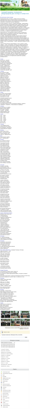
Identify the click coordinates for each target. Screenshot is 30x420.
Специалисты (9, 8)
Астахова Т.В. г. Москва (5, 349)
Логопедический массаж (6, 391)
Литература (4, 387)
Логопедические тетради (7, 390)
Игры (3, 382)
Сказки (4, 399)
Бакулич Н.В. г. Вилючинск (5, 350)
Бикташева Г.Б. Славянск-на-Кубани (7, 353)
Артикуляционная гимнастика (7, 373)
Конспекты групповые (6, 384)
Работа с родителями (6, 397)
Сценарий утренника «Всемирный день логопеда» (12, 334)
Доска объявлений (5, 379)
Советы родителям (6, 400)
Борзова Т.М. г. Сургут (4, 359)
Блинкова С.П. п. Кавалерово (5, 355)
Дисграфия (4, 376)
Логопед (4, 388)
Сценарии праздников (6, 405)
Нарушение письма (6, 394)
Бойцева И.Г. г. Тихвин (4, 356)
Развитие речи (5, 396)
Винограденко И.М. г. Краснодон (6, 364)
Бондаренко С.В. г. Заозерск (5, 358)
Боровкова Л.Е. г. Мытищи (5, 361)
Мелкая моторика (5, 393)
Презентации (25, 8)
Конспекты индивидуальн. (7, 385)
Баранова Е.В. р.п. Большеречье (6, 352)
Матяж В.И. (26, 328)
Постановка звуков (17, 8)
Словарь (4, 402)
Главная (3, 8)
